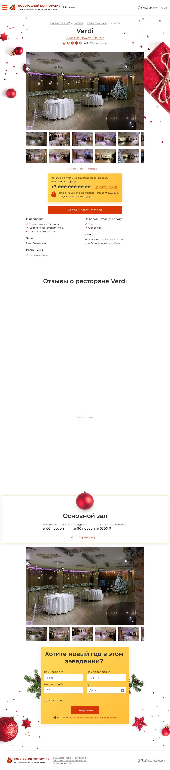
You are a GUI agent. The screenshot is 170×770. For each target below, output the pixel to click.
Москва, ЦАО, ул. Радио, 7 (86, 37)
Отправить (85, 710)
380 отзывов (98, 43)
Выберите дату (85, 537)
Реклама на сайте (62, 763)
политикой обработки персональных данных (93, 717)
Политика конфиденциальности (69, 760)
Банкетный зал (75, 168)
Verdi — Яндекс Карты (84, 417)
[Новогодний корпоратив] (34, 7)
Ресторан (93, 168)
